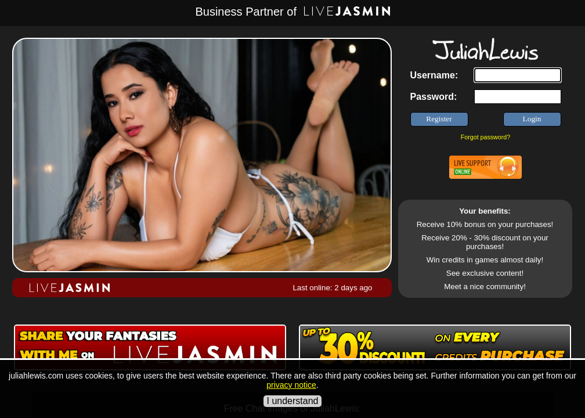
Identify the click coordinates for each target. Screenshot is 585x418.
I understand (293, 401)
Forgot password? (485, 137)
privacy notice (291, 385)
